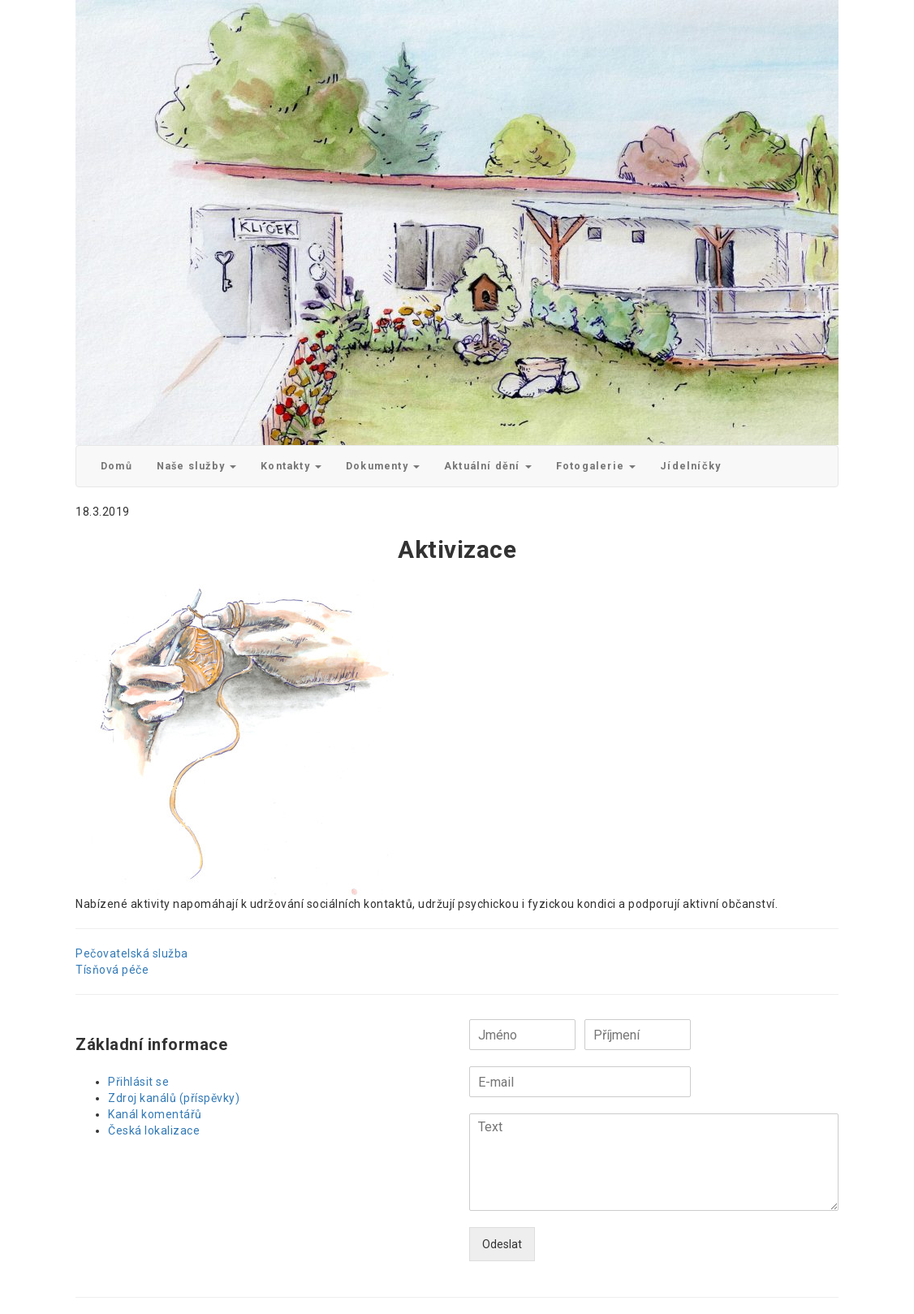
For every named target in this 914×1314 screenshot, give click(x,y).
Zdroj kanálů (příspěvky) (173, 1097)
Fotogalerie (596, 466)
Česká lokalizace (154, 1130)
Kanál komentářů (155, 1114)
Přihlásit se (138, 1081)
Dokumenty (383, 466)
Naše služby (196, 466)
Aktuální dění (488, 466)
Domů (116, 466)
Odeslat (502, 1244)
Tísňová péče (112, 969)
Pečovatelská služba (131, 953)
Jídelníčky (690, 466)
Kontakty (291, 466)
